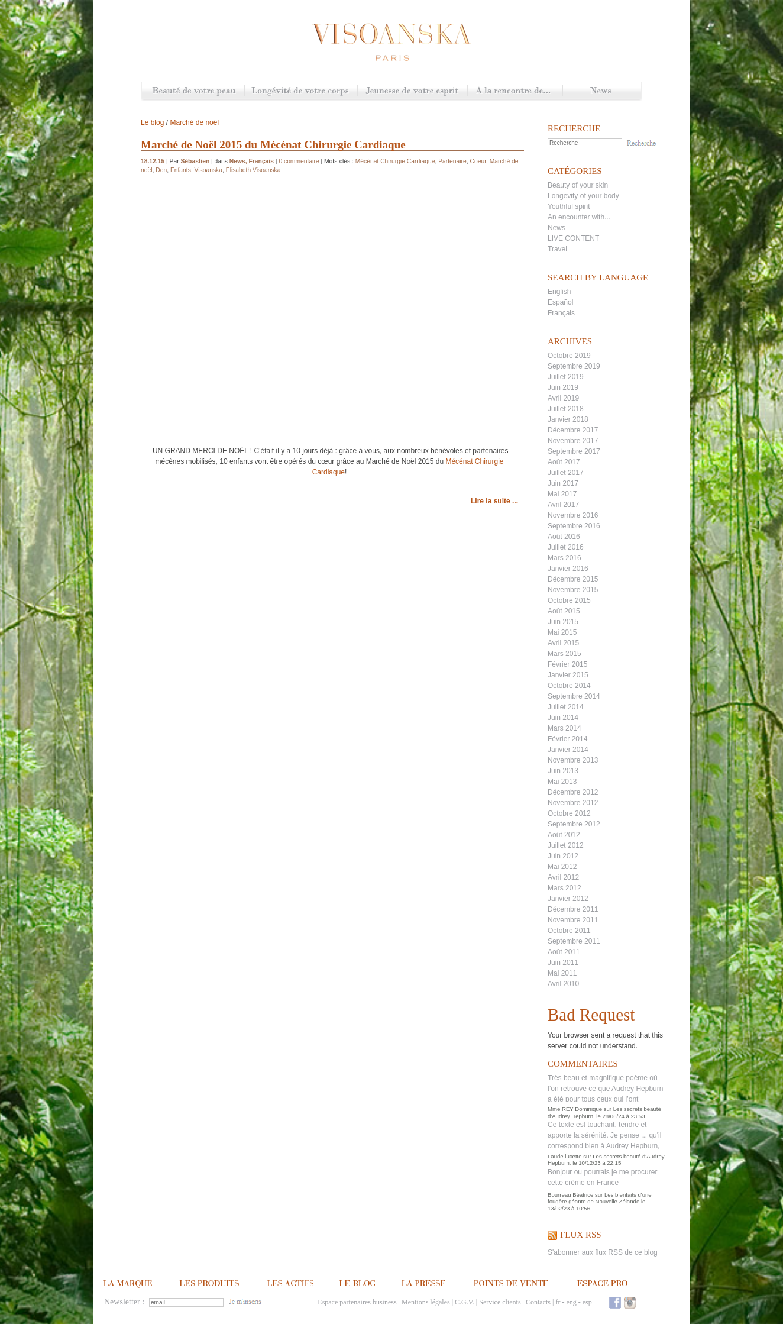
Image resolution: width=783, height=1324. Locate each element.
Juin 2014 (563, 717)
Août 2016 (564, 536)
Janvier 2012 (568, 898)
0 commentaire (299, 161)
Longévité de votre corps (300, 91)
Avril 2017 (563, 504)
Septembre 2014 (574, 696)
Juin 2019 (563, 387)
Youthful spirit (569, 206)
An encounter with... (579, 217)
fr (557, 1302)
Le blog (152, 122)
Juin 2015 (563, 622)
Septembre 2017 (574, 451)
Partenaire (452, 161)
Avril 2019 (563, 398)
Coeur (478, 161)
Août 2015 (564, 611)
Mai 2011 (562, 973)
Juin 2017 (563, 483)
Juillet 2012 (566, 845)
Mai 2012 (562, 867)
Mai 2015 (562, 632)
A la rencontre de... (514, 91)
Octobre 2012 (569, 813)
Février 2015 (567, 664)
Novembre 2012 (573, 803)
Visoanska (208, 170)
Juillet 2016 (566, 547)
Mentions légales (426, 1302)
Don (161, 170)
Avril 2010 (563, 984)
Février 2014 (567, 739)
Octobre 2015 (569, 600)
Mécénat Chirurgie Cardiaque (395, 161)
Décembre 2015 (573, 579)
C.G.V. (464, 1302)
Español (560, 302)
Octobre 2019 (569, 355)
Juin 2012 (563, 856)
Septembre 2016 (574, 526)
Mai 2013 (562, 781)
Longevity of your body (583, 196)
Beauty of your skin (578, 185)
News (601, 91)
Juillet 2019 (566, 377)
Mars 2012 (564, 888)
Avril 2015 (563, 643)
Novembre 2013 (573, 760)
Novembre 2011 (573, 920)
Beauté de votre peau (193, 91)
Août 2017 (564, 462)
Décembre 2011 (573, 909)
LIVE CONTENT (573, 238)
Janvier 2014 (568, 749)
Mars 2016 (564, 558)
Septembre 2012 (574, 824)
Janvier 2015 (568, 675)
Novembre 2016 (573, 515)
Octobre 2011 (569, 930)
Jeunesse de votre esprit (412, 91)
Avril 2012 (563, 877)
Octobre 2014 (569, 686)
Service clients (499, 1302)
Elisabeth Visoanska (253, 170)
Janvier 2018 (568, 419)
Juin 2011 (563, 962)
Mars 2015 (564, 654)
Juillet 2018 (566, 409)
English (559, 292)
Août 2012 (564, 835)
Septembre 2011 (574, 941)
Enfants (180, 170)
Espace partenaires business (357, 1302)
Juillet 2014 (566, 707)
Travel (557, 249)
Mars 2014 (564, 728)
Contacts (538, 1302)
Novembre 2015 (573, 590)
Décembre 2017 (573, 430)
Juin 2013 (563, 771)
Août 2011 (564, 952)
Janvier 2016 (568, 568)
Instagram (630, 1302)
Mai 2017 (562, 494)
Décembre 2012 (573, 792)
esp (587, 1302)
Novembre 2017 (573, 441)
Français (561, 313)
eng (571, 1302)
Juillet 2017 (566, 473)
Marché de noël (194, 122)
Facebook (615, 1302)
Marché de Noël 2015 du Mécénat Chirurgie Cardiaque (273, 144)
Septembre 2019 (574, 366)
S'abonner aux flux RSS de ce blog (603, 1252)
